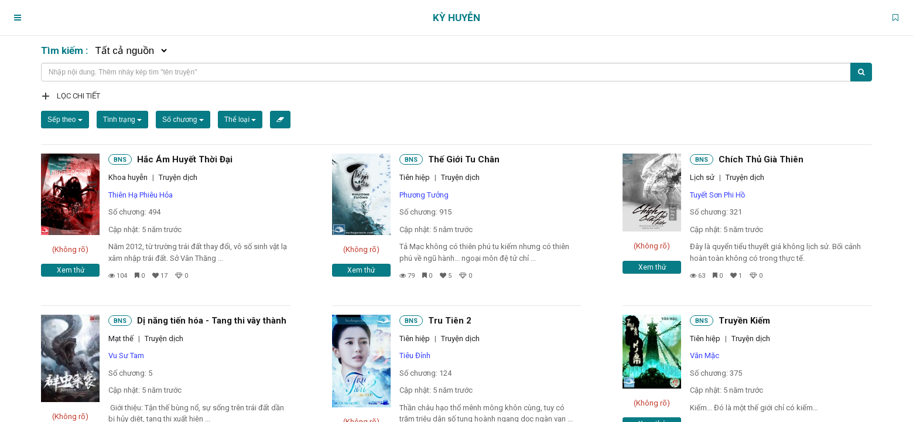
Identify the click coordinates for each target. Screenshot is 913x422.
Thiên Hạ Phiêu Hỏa (140, 194)
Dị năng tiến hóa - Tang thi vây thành (211, 320)
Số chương (183, 119)
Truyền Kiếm (744, 320)
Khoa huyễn (128, 177)
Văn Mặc (704, 355)
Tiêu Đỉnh (414, 355)
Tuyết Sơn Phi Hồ (717, 194)
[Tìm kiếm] (861, 72)
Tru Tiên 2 (449, 320)
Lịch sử (702, 177)
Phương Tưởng (424, 194)
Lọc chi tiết (78, 95)
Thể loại (240, 119)
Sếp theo (65, 119)
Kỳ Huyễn (456, 17)
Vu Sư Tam (126, 355)
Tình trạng (122, 119)
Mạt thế (121, 338)
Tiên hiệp (414, 177)
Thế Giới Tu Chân (464, 159)
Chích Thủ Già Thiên (761, 159)
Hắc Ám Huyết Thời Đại (184, 159)
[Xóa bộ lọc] (280, 119)
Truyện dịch (178, 177)
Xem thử (70, 270)
